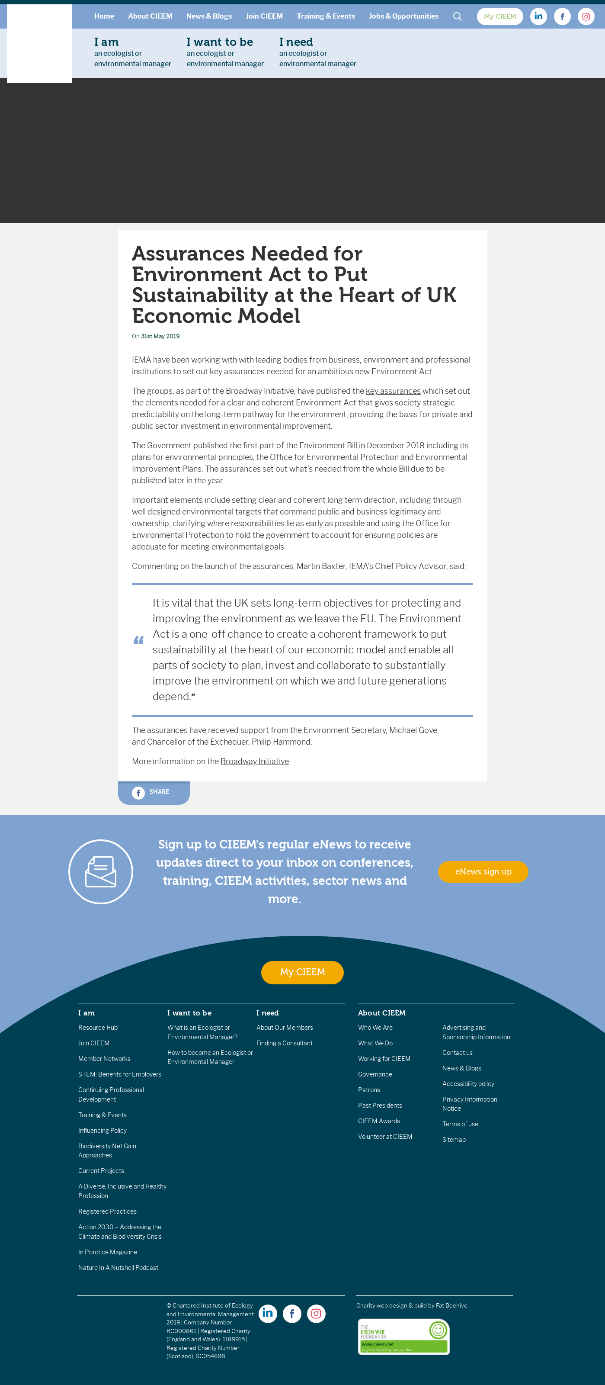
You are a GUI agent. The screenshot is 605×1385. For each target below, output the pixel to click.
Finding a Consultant (284, 1043)
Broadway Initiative (255, 761)
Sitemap (454, 1140)
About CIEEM (150, 16)
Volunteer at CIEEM (385, 1137)
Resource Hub (98, 1028)
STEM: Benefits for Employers (119, 1074)
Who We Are (375, 1028)
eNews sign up (483, 872)
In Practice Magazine (107, 1252)
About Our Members (284, 1028)
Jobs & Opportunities (404, 16)
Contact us (457, 1053)
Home (104, 16)
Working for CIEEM (384, 1059)
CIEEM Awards (379, 1121)
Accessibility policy (468, 1084)
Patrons (369, 1090)
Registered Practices (107, 1211)
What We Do (375, 1043)
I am (86, 1013)
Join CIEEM (264, 16)
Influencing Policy (102, 1130)
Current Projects (101, 1171)
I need (267, 1013)
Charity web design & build (391, 1305)
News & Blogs (209, 16)
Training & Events (326, 16)
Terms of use (460, 1124)
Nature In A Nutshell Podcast (118, 1268)
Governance (375, 1074)
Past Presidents (380, 1105)
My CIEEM (500, 16)
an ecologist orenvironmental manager (132, 52)
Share (150, 793)
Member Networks (104, 1059)
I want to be (189, 1013)
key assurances (393, 391)
